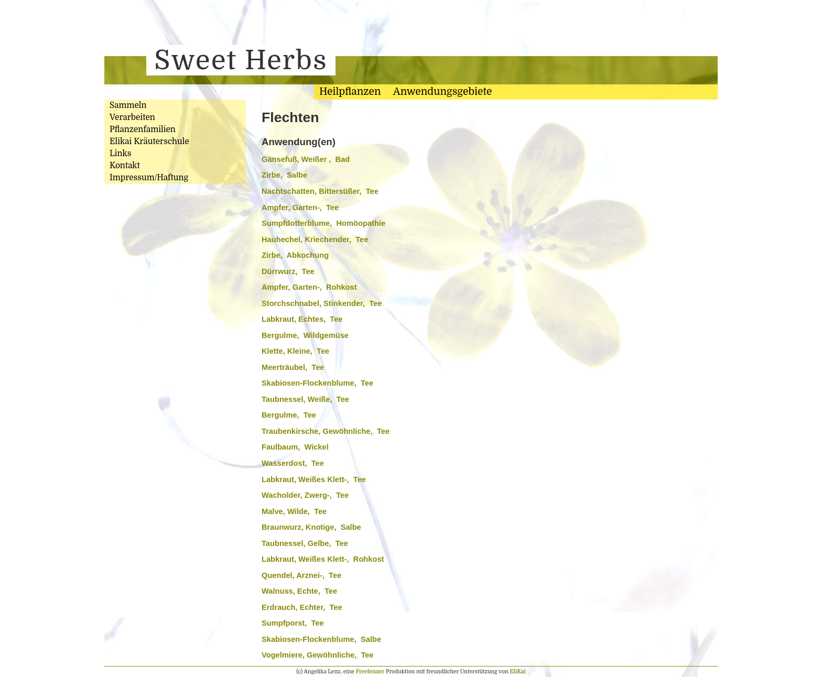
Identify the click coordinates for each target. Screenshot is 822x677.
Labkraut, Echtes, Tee (302, 319)
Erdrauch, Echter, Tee (302, 607)
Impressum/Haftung (149, 177)
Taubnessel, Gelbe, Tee (305, 543)
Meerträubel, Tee (293, 367)
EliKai (518, 671)
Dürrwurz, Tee (288, 271)
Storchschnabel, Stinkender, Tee (322, 303)
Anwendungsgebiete (442, 91)
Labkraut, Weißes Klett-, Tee (314, 479)
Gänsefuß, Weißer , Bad (306, 159)
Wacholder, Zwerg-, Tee (305, 495)
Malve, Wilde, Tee (294, 511)
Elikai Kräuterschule (149, 141)
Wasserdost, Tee (293, 463)
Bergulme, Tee (289, 415)
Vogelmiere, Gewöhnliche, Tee (318, 655)
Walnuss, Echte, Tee (299, 591)
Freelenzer (369, 671)
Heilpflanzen (350, 91)
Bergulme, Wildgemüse (305, 335)
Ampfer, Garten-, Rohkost (309, 287)
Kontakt (125, 165)
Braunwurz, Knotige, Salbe (311, 527)
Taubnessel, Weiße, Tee (305, 399)
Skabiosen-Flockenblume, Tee (317, 383)
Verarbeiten (132, 117)
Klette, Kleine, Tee (295, 351)
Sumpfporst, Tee (293, 623)
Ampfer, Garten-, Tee (300, 207)
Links (120, 153)
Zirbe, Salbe (284, 175)
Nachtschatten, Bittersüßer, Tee (320, 191)
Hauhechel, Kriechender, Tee (315, 239)
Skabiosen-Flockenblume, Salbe (321, 639)
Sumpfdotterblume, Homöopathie (323, 223)
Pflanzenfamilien (143, 129)
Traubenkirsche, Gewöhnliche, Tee (326, 431)
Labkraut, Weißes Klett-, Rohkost (323, 559)
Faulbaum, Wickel (295, 447)
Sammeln (128, 105)
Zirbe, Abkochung (295, 255)
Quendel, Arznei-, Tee (301, 575)
